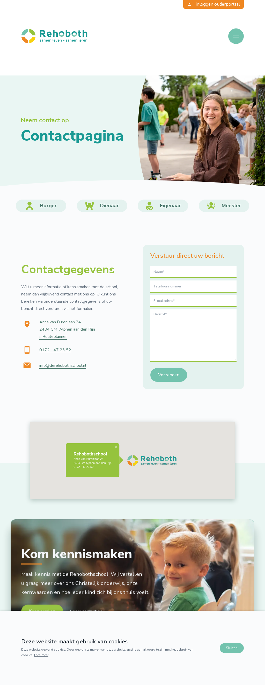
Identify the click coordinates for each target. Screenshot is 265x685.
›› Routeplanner (53, 336)
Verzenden (168, 375)
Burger (48, 205)
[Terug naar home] (54, 36)
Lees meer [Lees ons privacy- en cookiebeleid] (41, 655)
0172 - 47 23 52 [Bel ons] (55, 350)
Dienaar (109, 205)
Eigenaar (170, 205)
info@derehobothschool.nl (62, 365)
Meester (231, 205)
